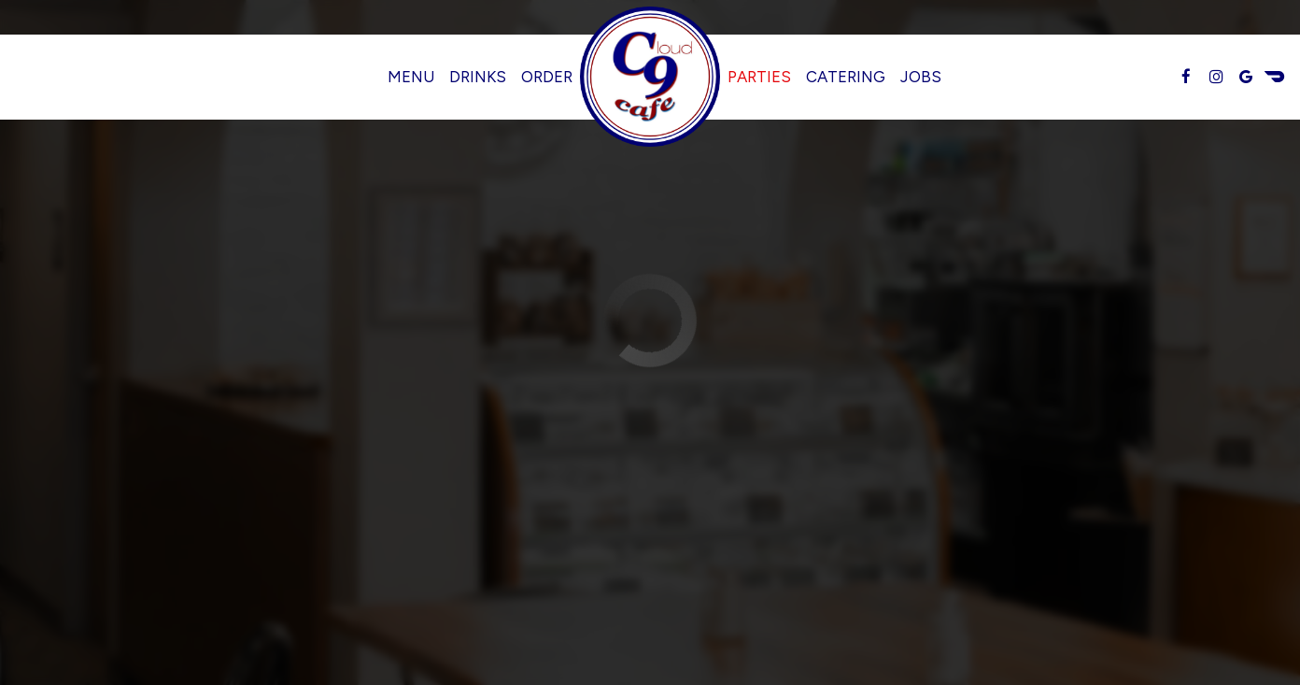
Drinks (477, 76)
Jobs (920, 76)
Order (546, 76)
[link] (650, 77)
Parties (759, 76)
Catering (845, 76)
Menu (411, 76)
